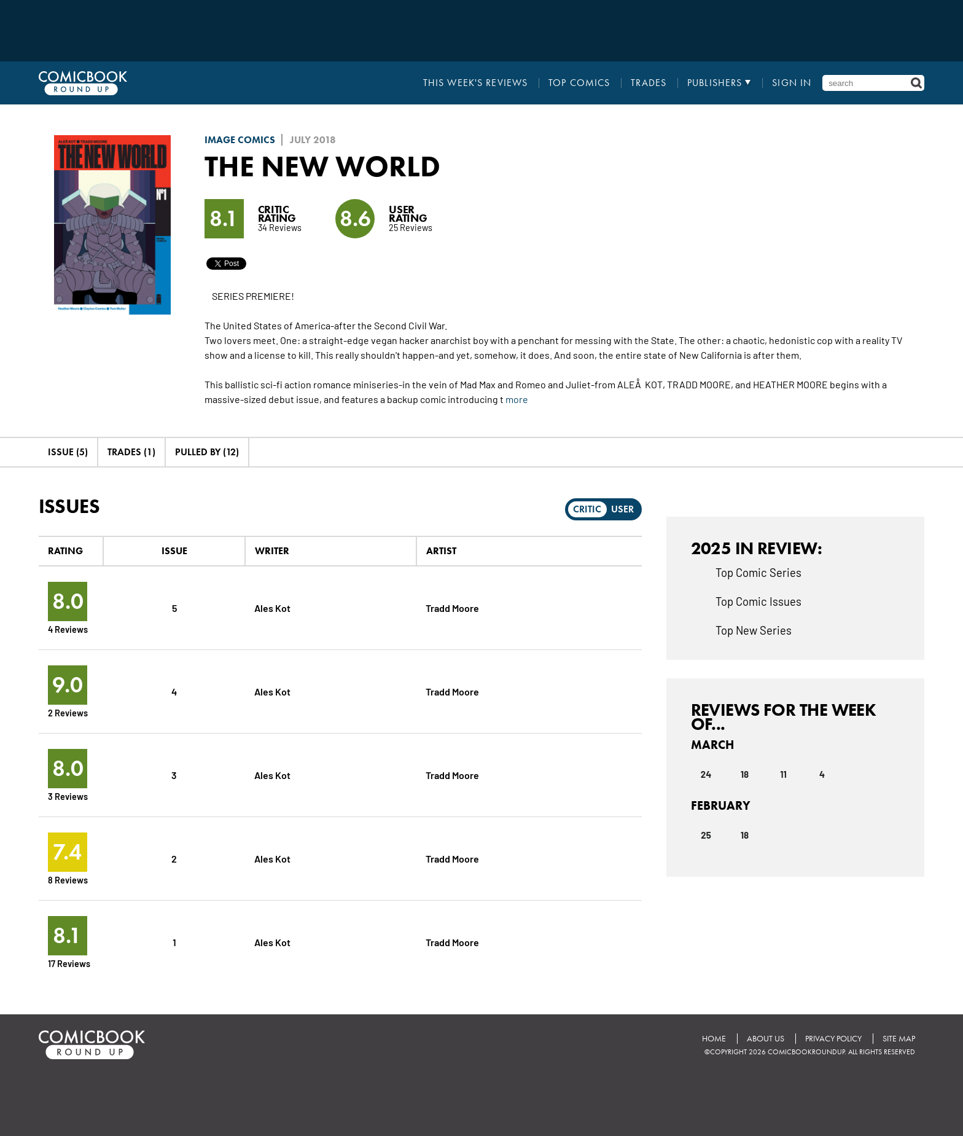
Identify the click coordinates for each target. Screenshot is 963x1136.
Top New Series (753, 629)
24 (706, 774)
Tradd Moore (452, 607)
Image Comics (240, 140)
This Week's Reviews (475, 83)
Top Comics (579, 83)
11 (783, 774)
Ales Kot (272, 607)
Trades (648, 83)
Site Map (899, 1038)
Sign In (791, 83)
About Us (765, 1038)
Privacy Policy (833, 1038)
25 (706, 834)
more (516, 399)
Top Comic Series (758, 572)
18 (745, 774)
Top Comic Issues (758, 600)
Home (714, 1038)
